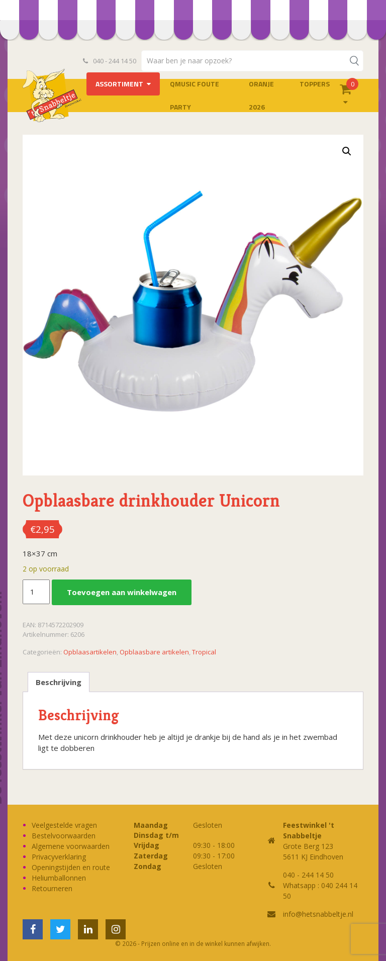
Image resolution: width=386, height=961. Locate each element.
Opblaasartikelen (90, 651)
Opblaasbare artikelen (154, 651)
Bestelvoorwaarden (63, 835)
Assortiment (119, 83)
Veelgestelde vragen (64, 825)
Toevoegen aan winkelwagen (121, 592)
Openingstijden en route (71, 867)
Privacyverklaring (59, 856)
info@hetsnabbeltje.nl (318, 914)
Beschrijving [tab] (58, 682)
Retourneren (52, 888)
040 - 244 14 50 (109, 60)
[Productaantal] (36, 592)
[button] (347, 151)
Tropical (204, 651)
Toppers (315, 83)
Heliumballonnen (59, 878)
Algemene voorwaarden (71, 846)
